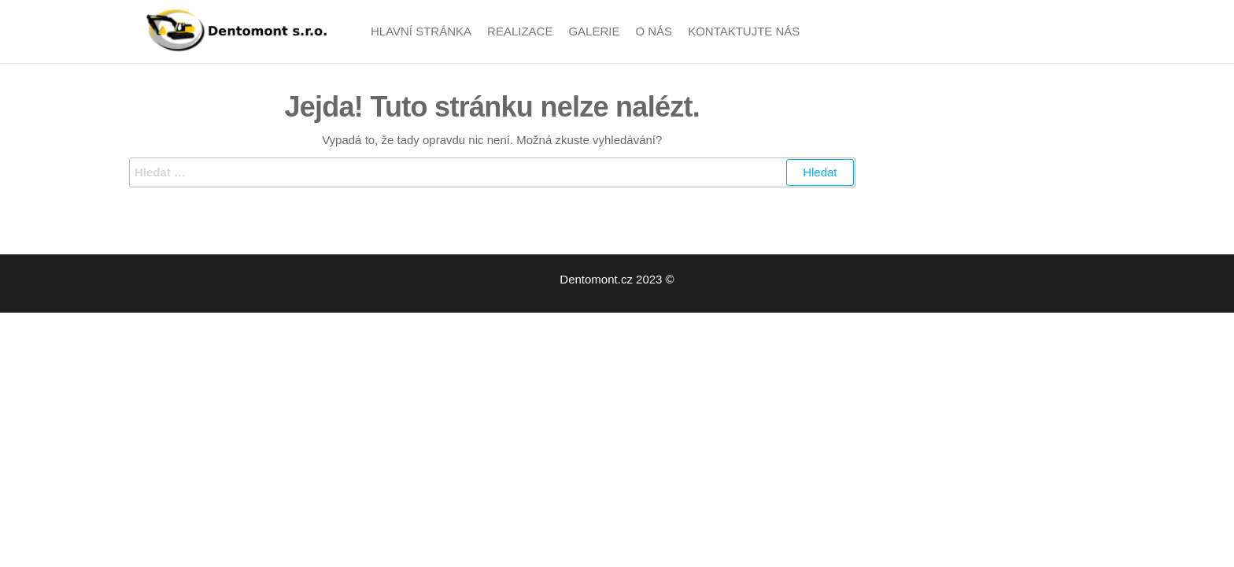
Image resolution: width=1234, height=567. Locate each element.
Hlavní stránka (421, 31)
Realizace (519, 31)
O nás (653, 31)
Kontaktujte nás (744, 31)
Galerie (593, 31)
